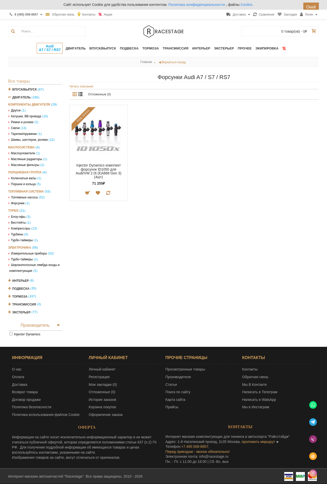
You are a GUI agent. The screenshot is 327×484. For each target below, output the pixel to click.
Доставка (19, 385)
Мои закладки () (103, 385)
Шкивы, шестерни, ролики (29, 140)
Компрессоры (20, 228)
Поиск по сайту (178, 392)
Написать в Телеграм (259, 392)
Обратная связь (255, 377)
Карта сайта (175, 400)
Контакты (249, 369)
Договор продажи (26, 400)
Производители (178, 377)
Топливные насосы (24, 197)
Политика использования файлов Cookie (46, 415)
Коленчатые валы (23, 178)
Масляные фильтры (25, 165)
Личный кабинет (102, 369)
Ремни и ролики (22, 122)
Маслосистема (21, 147)
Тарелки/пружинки (24, 134)
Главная (146, 62)
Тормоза (20, 296)
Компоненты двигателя (29, 104)
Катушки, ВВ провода (26, 116)
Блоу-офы (18, 217)
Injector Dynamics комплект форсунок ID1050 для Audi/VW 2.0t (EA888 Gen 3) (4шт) (98, 171)
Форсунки (17, 203)
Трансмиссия (24, 304)
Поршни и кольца (23, 184)
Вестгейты (18, 222)
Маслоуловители (23, 153)
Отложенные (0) (99, 94)
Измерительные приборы (29, 253)
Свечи (15, 128)
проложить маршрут (258, 442)
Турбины (17, 234)
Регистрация (99, 377)
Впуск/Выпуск (24, 89)
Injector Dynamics (27, 334)
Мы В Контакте (254, 385)
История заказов (102, 400)
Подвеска (21, 288)
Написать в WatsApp (259, 400)
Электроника (19, 247)
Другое (16, 110)
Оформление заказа (105, 415)
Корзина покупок (102, 407)
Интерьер (20, 280)
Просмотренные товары (185, 369)
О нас (16, 369)
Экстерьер (21, 312)
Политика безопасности (31, 407)
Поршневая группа (25, 172)
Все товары (19, 81)
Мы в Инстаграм (255, 407)
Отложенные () (102, 392)
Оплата (18, 377)
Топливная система (26, 191)
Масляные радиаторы (26, 159)
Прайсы (172, 407)
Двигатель (21, 97)
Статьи (171, 385)
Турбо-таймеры (22, 240)
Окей (311, 7)
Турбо (13, 210)
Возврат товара (25, 392)
